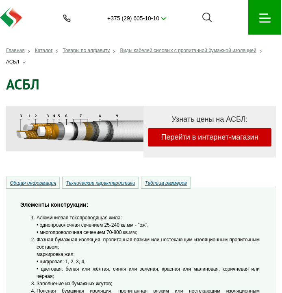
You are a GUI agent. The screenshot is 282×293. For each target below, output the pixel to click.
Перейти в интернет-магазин (209, 137)
